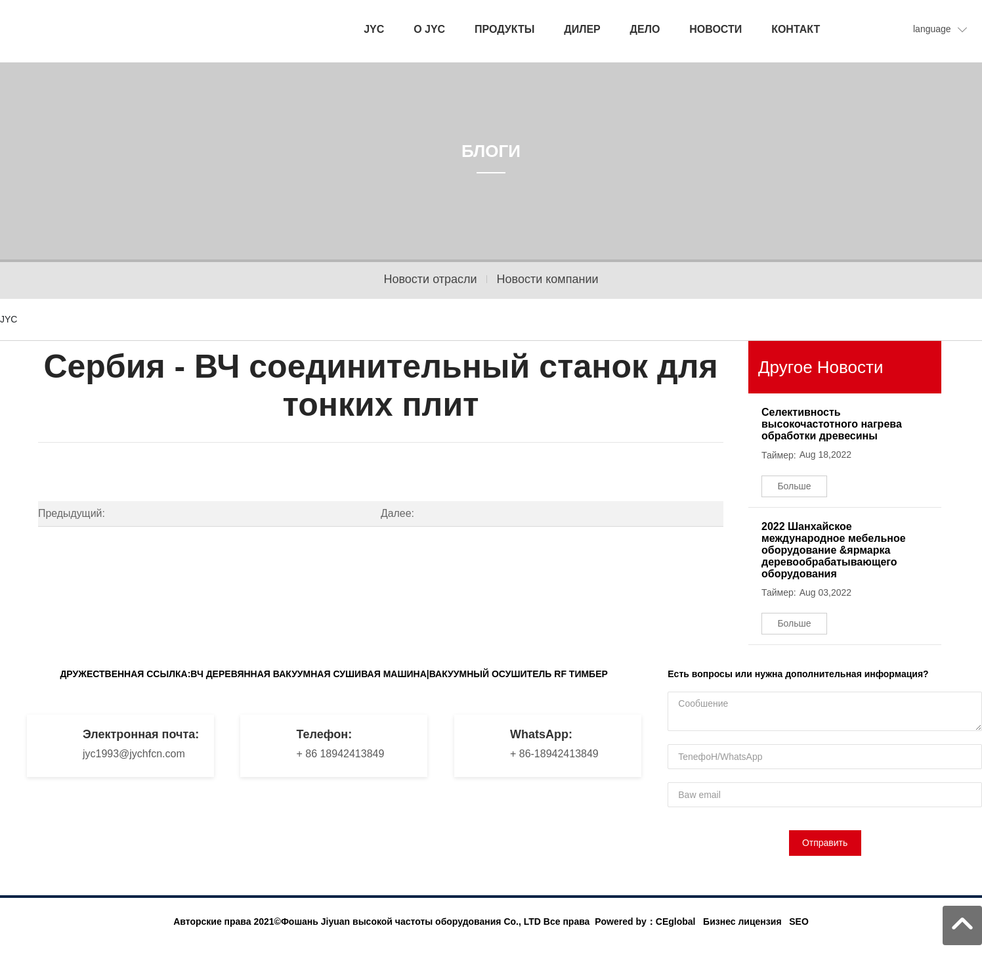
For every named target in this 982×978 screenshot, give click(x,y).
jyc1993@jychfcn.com (134, 753)
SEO (799, 921)
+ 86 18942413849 (340, 753)
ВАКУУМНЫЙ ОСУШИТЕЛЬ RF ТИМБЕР (518, 674)
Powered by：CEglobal (645, 921)
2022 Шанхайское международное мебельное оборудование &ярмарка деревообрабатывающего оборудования (833, 550)
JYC (8, 319)
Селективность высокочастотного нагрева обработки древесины (831, 424)
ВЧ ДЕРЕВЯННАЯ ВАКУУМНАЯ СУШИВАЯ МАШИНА (308, 674)
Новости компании (548, 279)
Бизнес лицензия (742, 921)
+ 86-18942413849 (554, 753)
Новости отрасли (430, 279)
